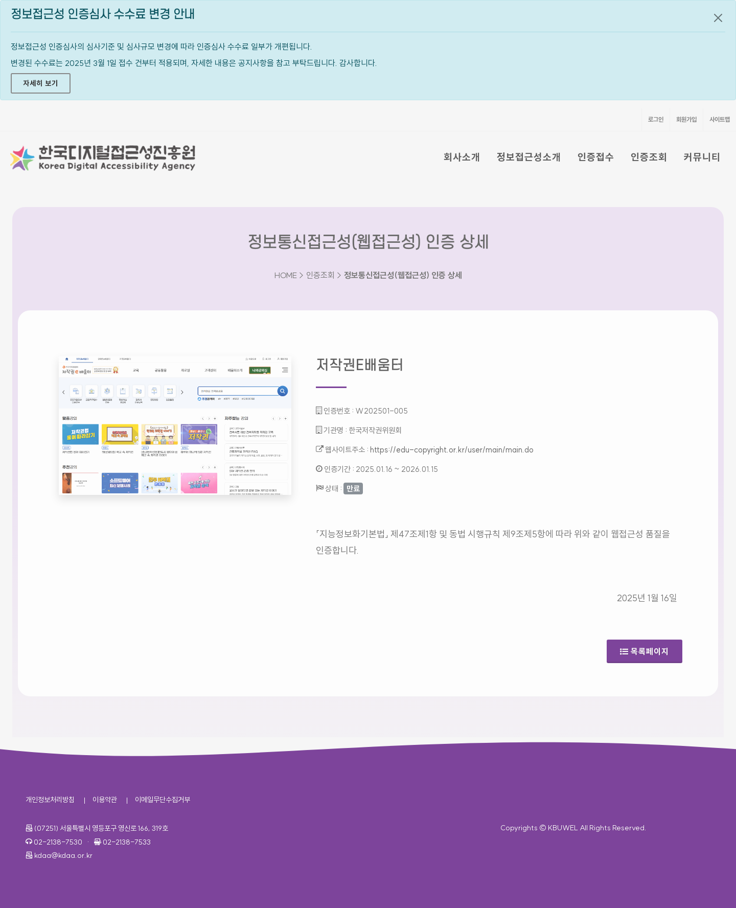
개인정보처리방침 (50, 799)
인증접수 (596, 157)
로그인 (655, 119)
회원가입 (686, 119)
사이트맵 (719, 119)
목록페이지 (644, 651)
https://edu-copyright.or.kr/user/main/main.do (452, 450)
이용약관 (105, 799)
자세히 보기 (40, 83)
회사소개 (462, 157)
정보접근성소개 (529, 157)
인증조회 (649, 157)
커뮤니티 (702, 157)
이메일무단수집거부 (162, 799)
